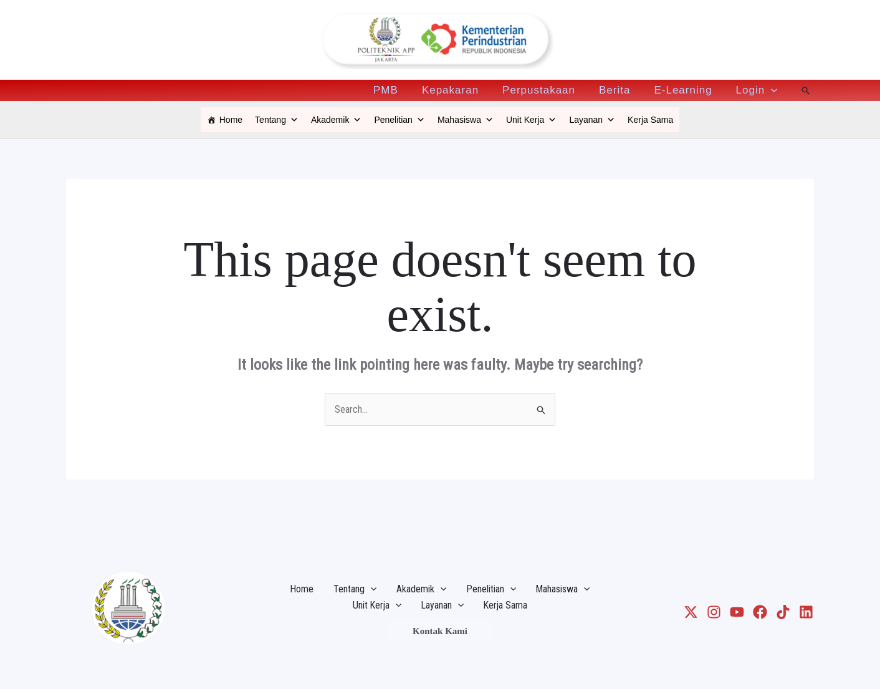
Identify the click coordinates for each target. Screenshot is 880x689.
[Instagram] (714, 612)
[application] (772, 90)
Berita (620, 90)
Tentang (277, 119)
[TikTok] (783, 612)
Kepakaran (461, 90)
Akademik (336, 119)
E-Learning (686, 90)
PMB (399, 90)
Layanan (592, 119)
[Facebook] (760, 612)
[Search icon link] (806, 90)
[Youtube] (737, 612)
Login (758, 90)
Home (230, 120)
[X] (691, 612)
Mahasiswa (466, 119)
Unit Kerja (531, 119)
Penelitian (399, 119)
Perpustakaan (547, 90)
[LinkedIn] (806, 612)
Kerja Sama (650, 120)
